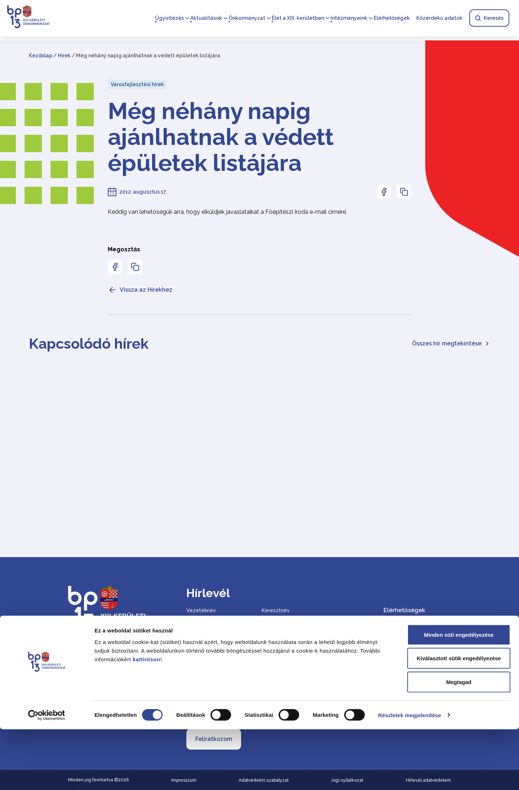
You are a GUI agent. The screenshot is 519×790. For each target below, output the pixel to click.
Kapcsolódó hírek (88, 343)
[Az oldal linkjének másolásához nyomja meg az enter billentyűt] (404, 192)
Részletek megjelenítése (409, 776)
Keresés (489, 19)
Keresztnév (276, 610)
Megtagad (458, 743)
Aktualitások (206, 19)
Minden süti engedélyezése (458, 695)
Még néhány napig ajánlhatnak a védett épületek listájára (221, 137)
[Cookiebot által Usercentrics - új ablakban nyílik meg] (46, 776)
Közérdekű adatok (439, 19)
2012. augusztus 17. (143, 192)
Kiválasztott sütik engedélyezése (459, 719)
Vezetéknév (201, 610)
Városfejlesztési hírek (137, 84)
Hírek (64, 55)
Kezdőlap (40, 55)
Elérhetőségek (391, 19)
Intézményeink (348, 19)
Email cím (199, 654)
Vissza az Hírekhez (140, 290)
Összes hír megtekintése (451, 343)
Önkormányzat (246, 19)
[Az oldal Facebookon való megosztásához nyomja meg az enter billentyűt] (384, 192)
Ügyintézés (169, 19)
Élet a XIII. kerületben (297, 19)
